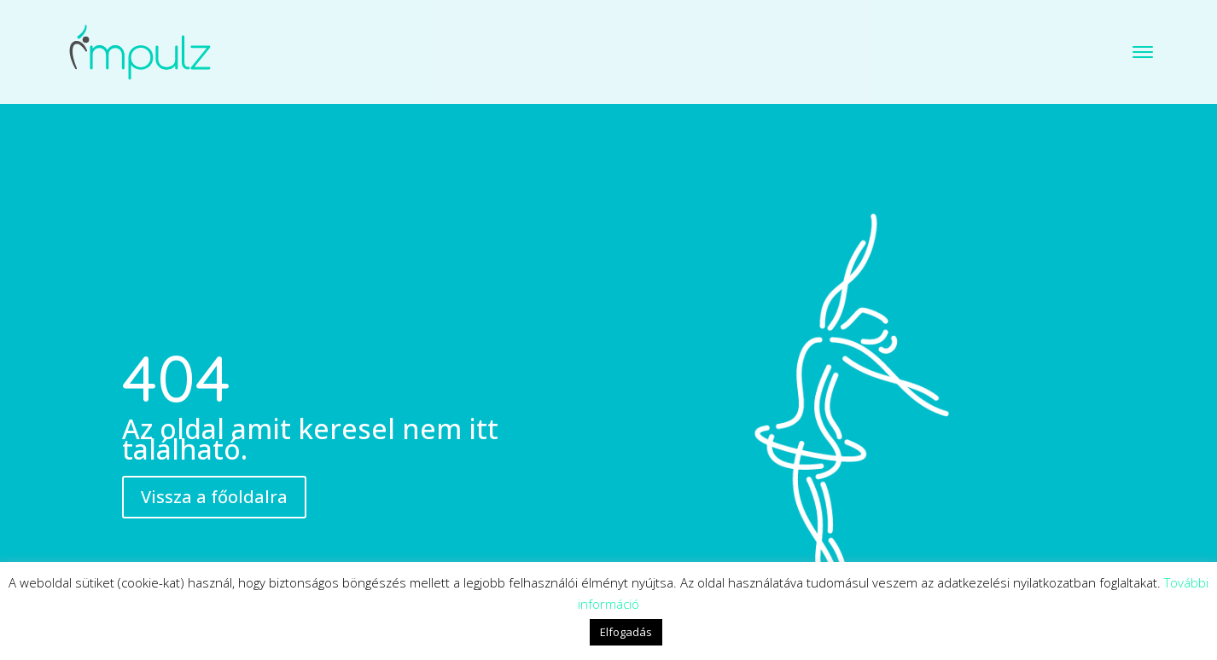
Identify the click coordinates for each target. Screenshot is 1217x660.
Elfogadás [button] (626, 632)
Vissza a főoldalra (214, 446)
